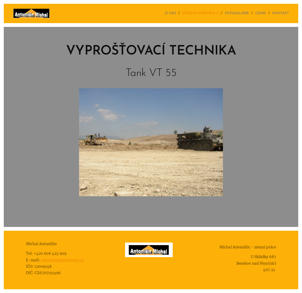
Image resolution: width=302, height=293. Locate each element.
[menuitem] (159, 13)
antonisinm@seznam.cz (62, 260)
